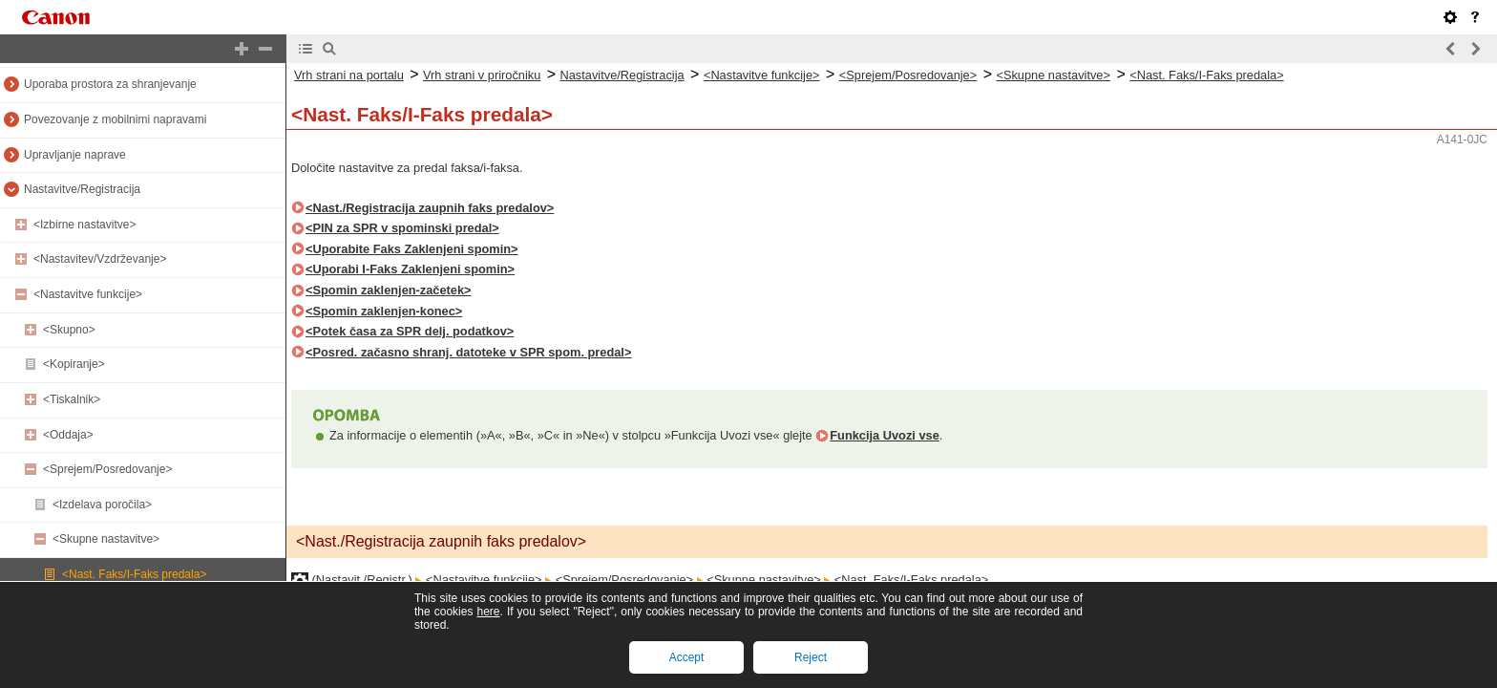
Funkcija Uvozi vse (884, 435)
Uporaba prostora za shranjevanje (110, 84)
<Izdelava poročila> (102, 504)
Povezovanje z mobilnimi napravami (115, 119)
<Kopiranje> (74, 364)
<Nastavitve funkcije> (87, 294)
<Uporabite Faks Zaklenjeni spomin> (412, 249)
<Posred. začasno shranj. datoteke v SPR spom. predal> (468, 352)
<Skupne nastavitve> (106, 539)
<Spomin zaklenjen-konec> (384, 311)
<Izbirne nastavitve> (84, 224)
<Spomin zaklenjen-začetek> (389, 290)
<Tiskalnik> (71, 399)
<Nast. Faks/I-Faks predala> (134, 574)
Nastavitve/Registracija (82, 189)
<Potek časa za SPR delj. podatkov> (410, 331)
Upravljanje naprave (75, 154)
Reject (810, 657)
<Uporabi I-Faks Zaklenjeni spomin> (410, 269)
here (487, 611)
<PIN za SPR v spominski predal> (402, 228)
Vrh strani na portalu (349, 75)
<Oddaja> (68, 434)
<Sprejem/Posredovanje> (107, 469)
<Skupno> (69, 329)
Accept (687, 657)
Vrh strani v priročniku (481, 75)
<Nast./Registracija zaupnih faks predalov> (430, 208)
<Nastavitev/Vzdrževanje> (99, 259)
